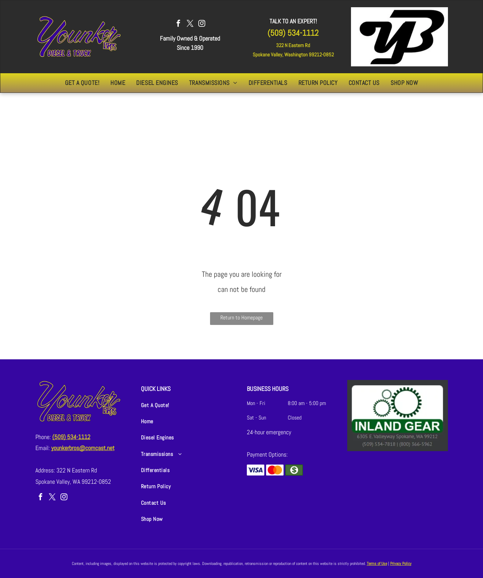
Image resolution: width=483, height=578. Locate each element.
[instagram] (202, 24)
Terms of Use (377, 563)
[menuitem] (82, 83)
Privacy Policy (400, 563)
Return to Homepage (241, 317)
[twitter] (190, 24)
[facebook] (178, 24)
